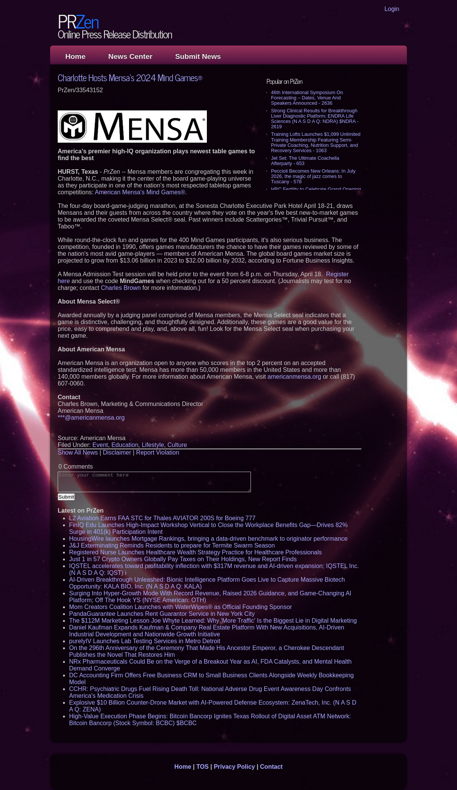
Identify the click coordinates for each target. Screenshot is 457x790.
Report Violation (158, 452)
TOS (202, 766)
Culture (177, 445)
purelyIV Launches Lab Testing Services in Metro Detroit (144, 641)
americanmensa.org (294, 376)
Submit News (198, 56)
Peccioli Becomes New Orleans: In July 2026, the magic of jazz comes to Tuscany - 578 (313, 176)
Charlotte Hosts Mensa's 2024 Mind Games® (130, 77)
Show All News (78, 452)
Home (75, 56)
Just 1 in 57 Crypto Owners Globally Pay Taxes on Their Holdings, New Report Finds (183, 559)
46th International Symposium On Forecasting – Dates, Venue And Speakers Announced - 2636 (307, 98)
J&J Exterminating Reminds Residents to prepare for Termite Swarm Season (172, 545)
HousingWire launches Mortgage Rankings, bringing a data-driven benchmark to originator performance (208, 538)
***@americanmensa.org (91, 417)
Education (124, 445)
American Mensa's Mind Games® (140, 192)
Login (392, 9)
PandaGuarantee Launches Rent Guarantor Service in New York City (162, 614)
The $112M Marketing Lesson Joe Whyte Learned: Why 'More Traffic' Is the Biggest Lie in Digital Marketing (213, 620)
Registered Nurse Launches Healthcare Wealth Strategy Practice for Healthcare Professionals (195, 552)
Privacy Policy (234, 766)
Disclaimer (117, 452)
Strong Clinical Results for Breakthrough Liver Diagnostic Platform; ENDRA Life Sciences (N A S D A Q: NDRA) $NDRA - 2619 (314, 118)
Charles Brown (121, 288)
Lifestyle (153, 445)
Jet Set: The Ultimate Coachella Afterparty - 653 (305, 160)
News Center (130, 56)
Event (100, 445)
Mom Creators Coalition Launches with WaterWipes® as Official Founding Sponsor (180, 607)
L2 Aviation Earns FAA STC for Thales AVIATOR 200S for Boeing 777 (162, 518)
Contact (271, 766)
